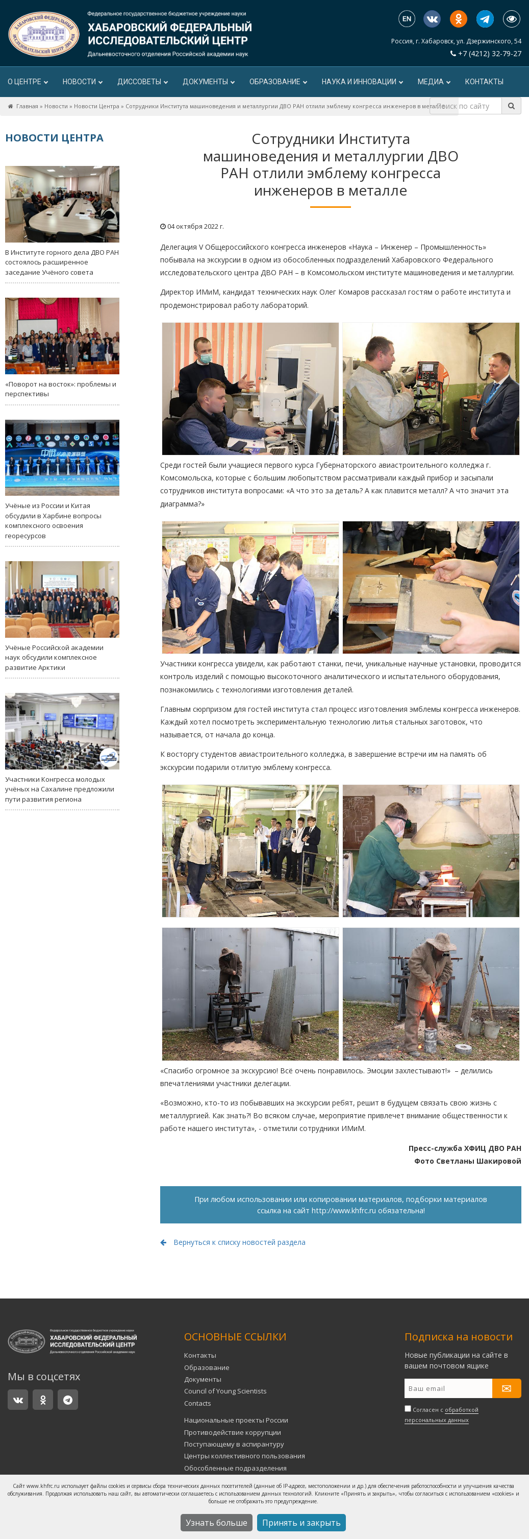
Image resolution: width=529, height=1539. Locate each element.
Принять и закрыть (301, 1522)
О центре (27, 82)
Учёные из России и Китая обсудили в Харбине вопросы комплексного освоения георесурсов (62, 480)
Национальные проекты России (236, 1420)
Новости (82, 82)
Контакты (484, 82)
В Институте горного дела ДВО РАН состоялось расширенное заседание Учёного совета (62, 221)
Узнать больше (216, 1522)
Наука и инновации (362, 82)
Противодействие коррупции (232, 1432)
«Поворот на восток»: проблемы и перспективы (62, 348)
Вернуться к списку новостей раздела (233, 1242)
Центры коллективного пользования (244, 1455)
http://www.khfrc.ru (344, 1210)
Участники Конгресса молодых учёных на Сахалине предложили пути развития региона (62, 748)
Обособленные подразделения (235, 1468)
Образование (278, 82)
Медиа (434, 82)
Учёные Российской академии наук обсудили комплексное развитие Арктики (62, 616)
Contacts (197, 1403)
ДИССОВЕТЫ (142, 82)
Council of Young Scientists (225, 1391)
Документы (208, 82)
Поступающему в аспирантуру (234, 1444)
